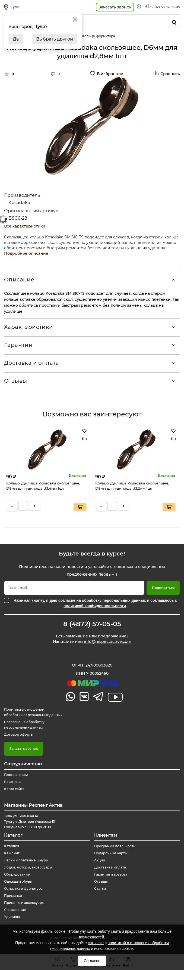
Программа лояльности (114, 846)
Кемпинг (12, 853)
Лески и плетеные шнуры (26, 860)
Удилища (12, 917)
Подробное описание (26, 253)
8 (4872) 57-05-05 (92, 624)
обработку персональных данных (114, 600)
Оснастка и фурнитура (23, 888)
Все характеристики (24, 226)
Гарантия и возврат (110, 874)
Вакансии (12, 782)
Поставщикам (16, 775)
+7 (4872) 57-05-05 (165, 7)
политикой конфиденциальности (95, 606)
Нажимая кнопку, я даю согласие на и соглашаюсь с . (95, 603)
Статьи (100, 888)
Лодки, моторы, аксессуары (28, 867)
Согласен (92, 961)
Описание (19, 279)
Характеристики (28, 327)
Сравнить (170, 73)
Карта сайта (14, 789)
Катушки (11, 846)
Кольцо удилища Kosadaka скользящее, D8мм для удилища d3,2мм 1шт (132, 485)
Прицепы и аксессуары (24, 903)
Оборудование (17, 874)
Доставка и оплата (31, 363)
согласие (96, 943)
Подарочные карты (111, 853)
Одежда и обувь (18, 881)
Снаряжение (15, 910)
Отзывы (15, 380)
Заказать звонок (23, 749)
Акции (99, 860)
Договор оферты (18, 734)
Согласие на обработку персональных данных (24, 724)
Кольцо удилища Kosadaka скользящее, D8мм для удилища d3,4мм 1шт (43, 485)
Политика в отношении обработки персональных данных (33, 712)
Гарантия (18, 345)
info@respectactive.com (107, 641)
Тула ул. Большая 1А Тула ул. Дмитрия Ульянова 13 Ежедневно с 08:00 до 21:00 (29, 821)
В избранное (110, 73)
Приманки (13, 896)
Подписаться (163, 588)
